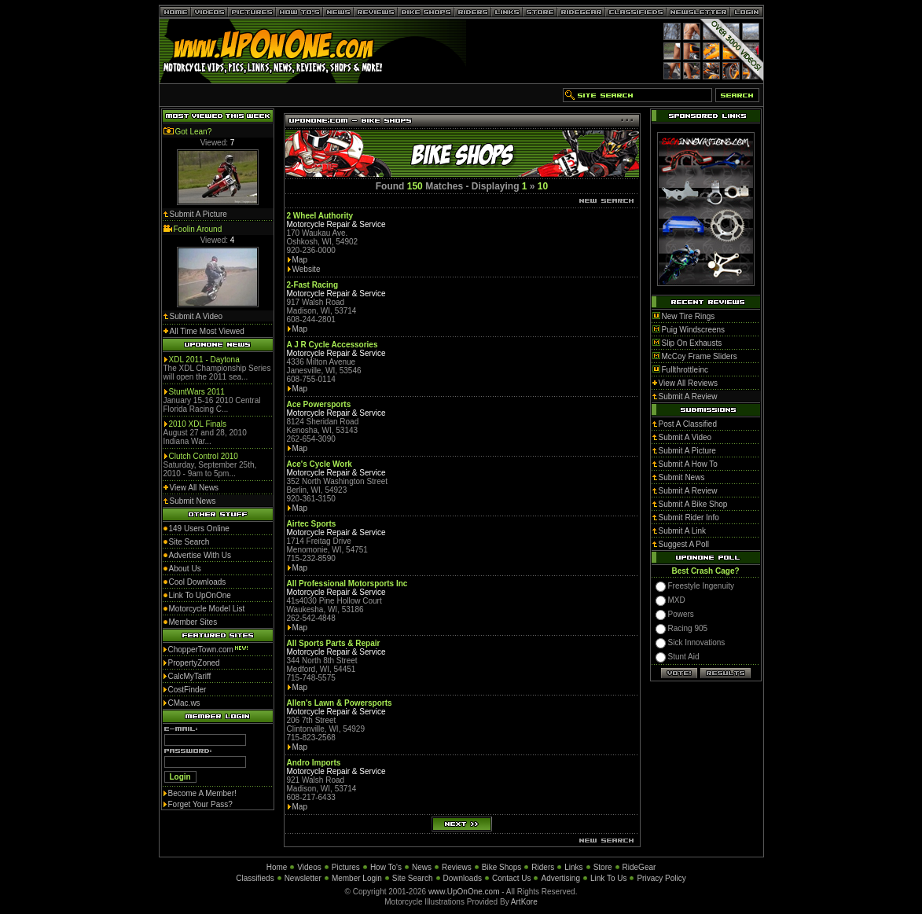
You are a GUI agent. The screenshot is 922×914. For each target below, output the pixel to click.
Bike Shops (502, 867)
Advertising (560, 878)
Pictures (346, 867)
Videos (309, 867)
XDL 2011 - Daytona (204, 359)
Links (573, 867)
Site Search (412, 878)
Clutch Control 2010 (203, 456)
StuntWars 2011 (197, 391)
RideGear (639, 867)
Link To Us (608, 878)
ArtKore (524, 901)
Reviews (457, 867)
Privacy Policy (661, 878)
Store (602, 867)
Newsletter (303, 878)
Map (299, 259)
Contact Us (511, 878)
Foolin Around (198, 229)
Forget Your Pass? (200, 804)
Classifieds (255, 878)
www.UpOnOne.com (464, 891)
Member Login (357, 878)
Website (306, 269)
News (422, 867)
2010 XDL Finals (198, 424)
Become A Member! (202, 793)
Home (277, 867)
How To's (386, 867)
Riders (542, 867)
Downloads (462, 878)
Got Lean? (193, 131)
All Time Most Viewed (207, 331)
